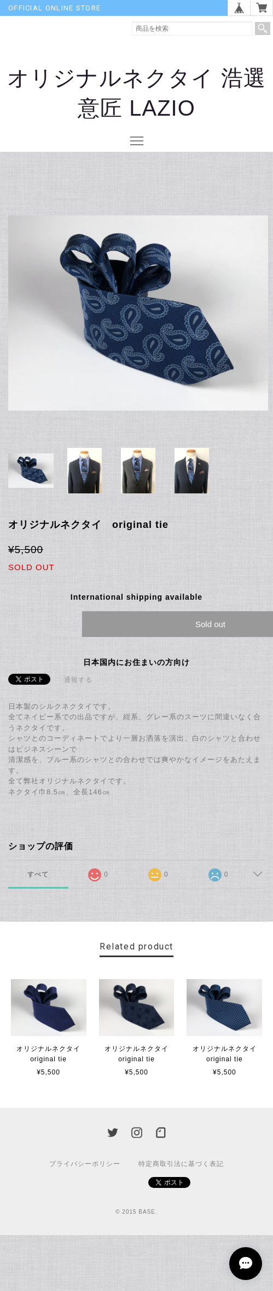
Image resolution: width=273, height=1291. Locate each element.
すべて (38, 874)
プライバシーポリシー (84, 1164)
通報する (78, 680)
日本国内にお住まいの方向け (136, 662)
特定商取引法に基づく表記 (181, 1164)
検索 (262, 28)
